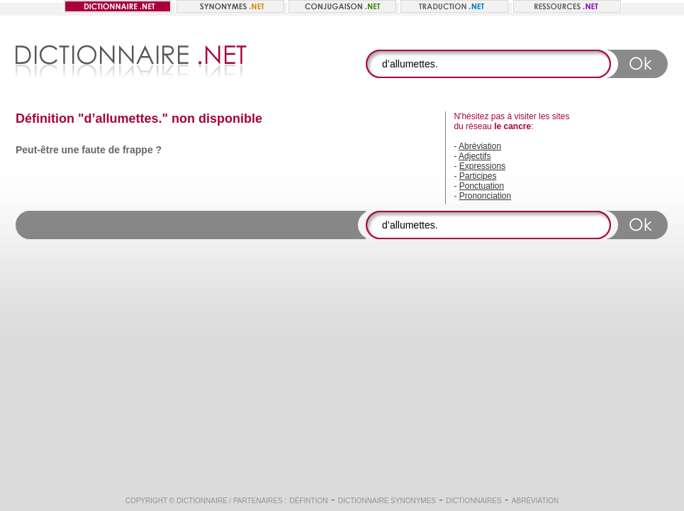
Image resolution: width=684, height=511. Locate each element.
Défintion (309, 501)
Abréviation (480, 146)
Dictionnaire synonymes (387, 501)
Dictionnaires (473, 501)
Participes (478, 176)
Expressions (482, 166)
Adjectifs (474, 156)
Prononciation (485, 196)
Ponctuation (481, 186)
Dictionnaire (202, 501)
